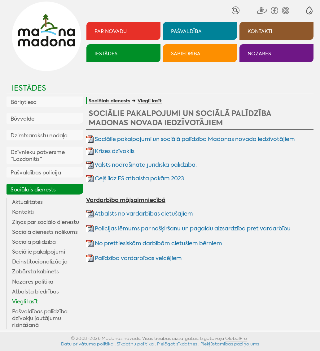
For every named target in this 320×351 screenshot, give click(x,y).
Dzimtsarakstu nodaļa (39, 135)
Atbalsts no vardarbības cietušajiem (143, 213)
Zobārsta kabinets (35, 271)
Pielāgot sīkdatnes (177, 344)
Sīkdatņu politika (135, 344)
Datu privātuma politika (87, 344)
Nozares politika (32, 281)
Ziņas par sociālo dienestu (45, 222)
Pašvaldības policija (36, 172)
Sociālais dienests (33, 189)
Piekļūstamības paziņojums (229, 344)
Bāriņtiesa (24, 102)
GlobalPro (236, 338)
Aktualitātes (27, 202)
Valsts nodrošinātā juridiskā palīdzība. (145, 165)
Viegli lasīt (25, 301)
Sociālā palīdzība (34, 241)
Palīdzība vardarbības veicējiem (138, 258)
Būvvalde (22, 118)
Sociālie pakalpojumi (38, 251)
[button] (309, 10)
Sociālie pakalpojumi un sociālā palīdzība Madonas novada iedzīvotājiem (195, 139)
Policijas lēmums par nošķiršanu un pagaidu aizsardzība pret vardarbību (193, 228)
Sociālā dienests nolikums (45, 232)
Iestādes (29, 88)
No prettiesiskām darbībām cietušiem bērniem (158, 243)
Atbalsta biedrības (35, 291)
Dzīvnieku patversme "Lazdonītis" (38, 155)
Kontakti (23, 211)
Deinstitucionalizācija (40, 261)
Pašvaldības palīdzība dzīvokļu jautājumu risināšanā (40, 318)
